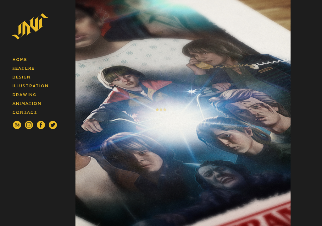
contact (25, 112)
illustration (31, 85)
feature (24, 68)
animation (27, 103)
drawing (24, 94)
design (22, 77)
